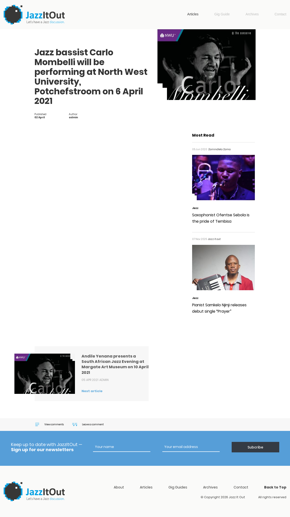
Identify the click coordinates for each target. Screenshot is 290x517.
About (119, 487)
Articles (192, 14)
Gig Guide (222, 14)
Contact (280, 14)
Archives (252, 14)
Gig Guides (177, 487)
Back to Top (275, 487)
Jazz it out (34, 14)
